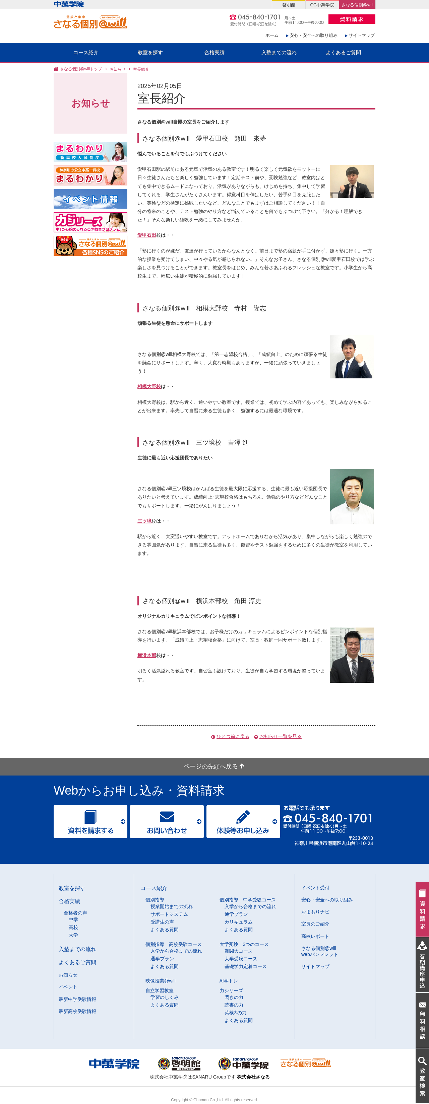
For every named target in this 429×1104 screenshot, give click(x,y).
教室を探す (150, 52)
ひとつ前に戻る (233, 736)
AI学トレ (229, 980)
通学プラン (236, 914)
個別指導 (154, 899)
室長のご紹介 (315, 924)
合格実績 (214, 52)
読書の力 (234, 1005)
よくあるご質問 (343, 52)
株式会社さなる (253, 1077)
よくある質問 (164, 929)
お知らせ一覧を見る (280, 736)
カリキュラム (239, 922)
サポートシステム (169, 914)
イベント (68, 986)
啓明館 (288, 4)
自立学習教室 (159, 990)
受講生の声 (162, 922)
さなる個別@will (357, 4)
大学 (73, 935)
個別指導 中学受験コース (248, 899)
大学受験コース (241, 958)
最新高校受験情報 (77, 1011)
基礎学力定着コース (246, 966)
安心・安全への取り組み (314, 35)
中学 (73, 919)
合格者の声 (75, 912)
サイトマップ (362, 35)
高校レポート (315, 936)
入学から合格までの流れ (250, 906)
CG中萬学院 (322, 4)
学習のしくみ (164, 997)
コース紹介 (86, 52)
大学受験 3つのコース (244, 944)
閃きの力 (234, 997)
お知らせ (118, 69)
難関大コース (239, 951)
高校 (73, 927)
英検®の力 (236, 1012)
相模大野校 (149, 386)
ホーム (272, 35)
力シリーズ (231, 990)
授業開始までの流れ (171, 906)
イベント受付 (315, 887)
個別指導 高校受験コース (173, 944)
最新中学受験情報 (77, 999)
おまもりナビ (315, 911)
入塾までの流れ (279, 52)
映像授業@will (160, 980)
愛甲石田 (146, 235)
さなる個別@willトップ (81, 69)
